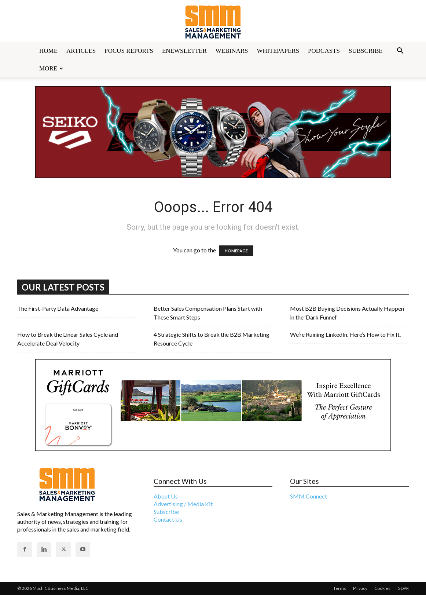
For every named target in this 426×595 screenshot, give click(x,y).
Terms (339, 588)
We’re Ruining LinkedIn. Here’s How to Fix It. (345, 334)
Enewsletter (184, 50)
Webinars (232, 50)
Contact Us (168, 519)
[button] (400, 51)
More (51, 68)
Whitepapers (278, 50)
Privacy (360, 588)
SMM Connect (308, 496)
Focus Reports (128, 50)
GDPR (403, 588)
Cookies (382, 588)
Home (48, 50)
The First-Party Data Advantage (57, 308)
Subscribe (366, 50)
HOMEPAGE (236, 250)
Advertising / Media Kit (183, 503)
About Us (166, 496)
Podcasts (324, 50)
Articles (81, 50)
